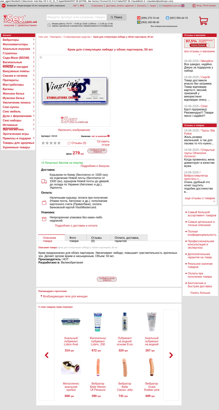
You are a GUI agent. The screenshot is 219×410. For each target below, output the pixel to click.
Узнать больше (200, 292)
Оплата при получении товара (200, 275)
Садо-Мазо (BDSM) (16, 57)
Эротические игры (16, 133)
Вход (199, 5)
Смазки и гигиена (15, 75)
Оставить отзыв (103, 143)
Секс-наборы (12, 120)
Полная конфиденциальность (202, 233)
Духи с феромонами (17, 116)
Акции (153, 5)
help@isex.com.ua (171, 5)
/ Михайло (206, 61)
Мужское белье (13, 98)
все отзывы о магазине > (199, 53)
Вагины (8, 89)
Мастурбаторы (13, 84)
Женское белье (13, 93)
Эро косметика (13, 129)
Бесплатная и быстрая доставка (200, 285)
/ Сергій (205, 77)
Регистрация (209, 5)
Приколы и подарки (17, 138)
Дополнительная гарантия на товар (200, 256)
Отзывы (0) (78, 143)
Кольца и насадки (15, 66)
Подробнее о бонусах (95, 165)
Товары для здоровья (18, 142)
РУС (82, 5)
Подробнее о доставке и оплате (76, 225)
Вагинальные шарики (12, 62)
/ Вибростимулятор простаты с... (196, 175)
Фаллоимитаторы (15, 44)
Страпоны (10, 53)
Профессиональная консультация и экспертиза (201, 244)
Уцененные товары (16, 147)
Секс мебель (12, 111)
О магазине (97, 5)
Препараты (11, 80)
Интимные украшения (10, 125)
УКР (75, 5)
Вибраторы (11, 39)
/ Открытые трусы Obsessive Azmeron (199, 153)
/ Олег (204, 106)
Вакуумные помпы (16, 71)
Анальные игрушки (16, 48)
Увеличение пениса (17, 102)
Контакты (141, 5)
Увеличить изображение (74, 129)
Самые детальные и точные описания (201, 223)
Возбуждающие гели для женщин (65, 296)
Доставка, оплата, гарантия (120, 5)
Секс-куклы (11, 107)
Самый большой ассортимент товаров (202, 214)
